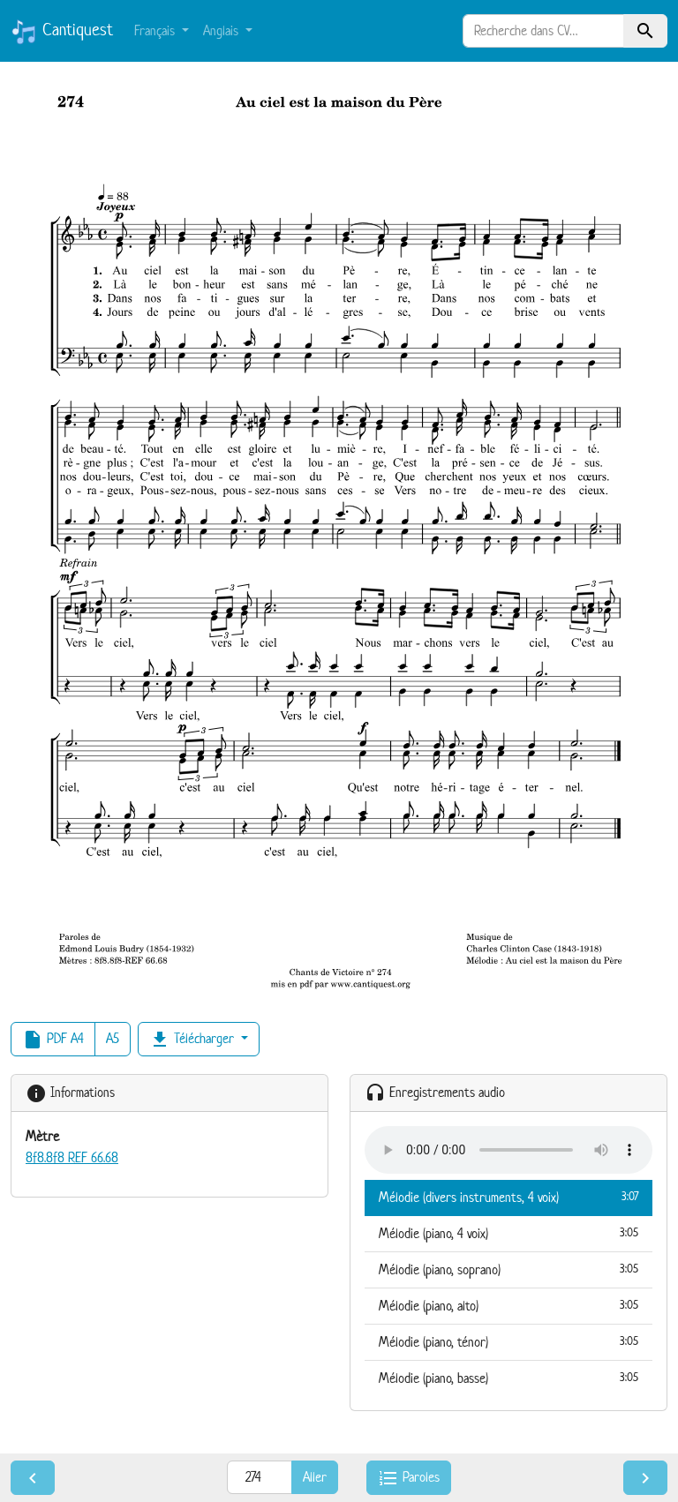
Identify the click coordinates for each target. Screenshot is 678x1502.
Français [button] (156, 30)
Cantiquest (62, 32)
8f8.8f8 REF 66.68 (72, 1157)
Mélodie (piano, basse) (508, 1377)
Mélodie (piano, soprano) (508, 1269)
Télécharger (193, 1039)
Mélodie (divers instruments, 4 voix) (508, 1196)
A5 (112, 1038)
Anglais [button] (222, 30)
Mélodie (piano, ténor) (508, 1341)
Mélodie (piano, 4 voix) (508, 1233)
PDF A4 (53, 1039)
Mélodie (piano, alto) (508, 1305)
